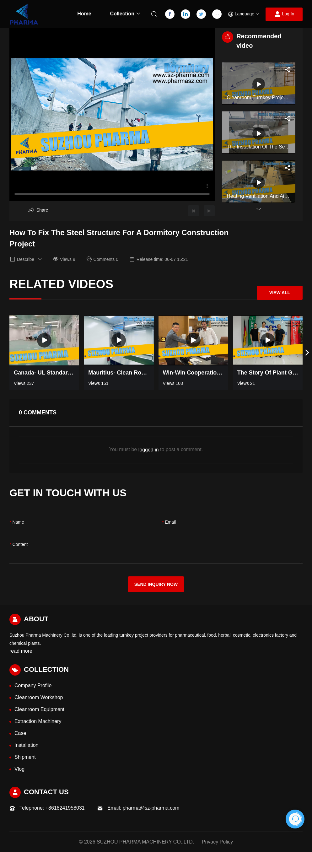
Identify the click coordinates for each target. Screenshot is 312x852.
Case (20, 733)
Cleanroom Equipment (39, 709)
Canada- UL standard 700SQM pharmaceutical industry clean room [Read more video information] (44, 372)
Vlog (19, 769)
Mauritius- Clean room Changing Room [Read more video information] (118, 372)
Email (169, 522)
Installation (26, 745)
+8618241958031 (65, 808)
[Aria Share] (38, 210)
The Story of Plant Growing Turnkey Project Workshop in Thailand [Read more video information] (267, 372)
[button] (243, 14)
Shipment (25, 757)
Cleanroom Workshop (38, 697)
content (18, 545)
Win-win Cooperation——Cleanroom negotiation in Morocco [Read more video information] (193, 372)
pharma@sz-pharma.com (151, 808)
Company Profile (32, 685)
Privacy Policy (217, 841)
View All (279, 292)
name (16, 522)
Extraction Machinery (37, 721)
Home (84, 13)
